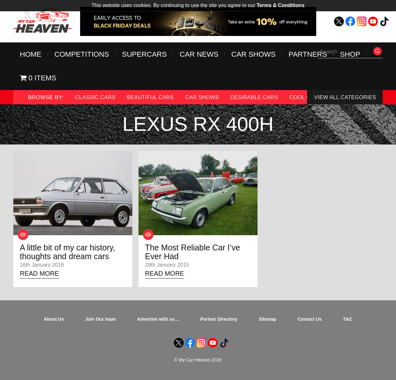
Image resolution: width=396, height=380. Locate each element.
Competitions (82, 55)
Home (31, 55)
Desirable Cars (259, 98)
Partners (310, 55)
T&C (347, 321)
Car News (200, 55)
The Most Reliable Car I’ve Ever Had (194, 253)
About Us (54, 321)
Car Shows (255, 55)
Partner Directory (218, 321)
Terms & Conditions (281, 5)
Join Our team (100, 321)
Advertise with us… (158, 321)
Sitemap (267, 321)
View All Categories (344, 98)
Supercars (145, 55)
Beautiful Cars (152, 98)
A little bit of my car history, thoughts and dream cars (69, 253)
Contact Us (310, 321)
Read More (40, 275)
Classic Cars (96, 98)
